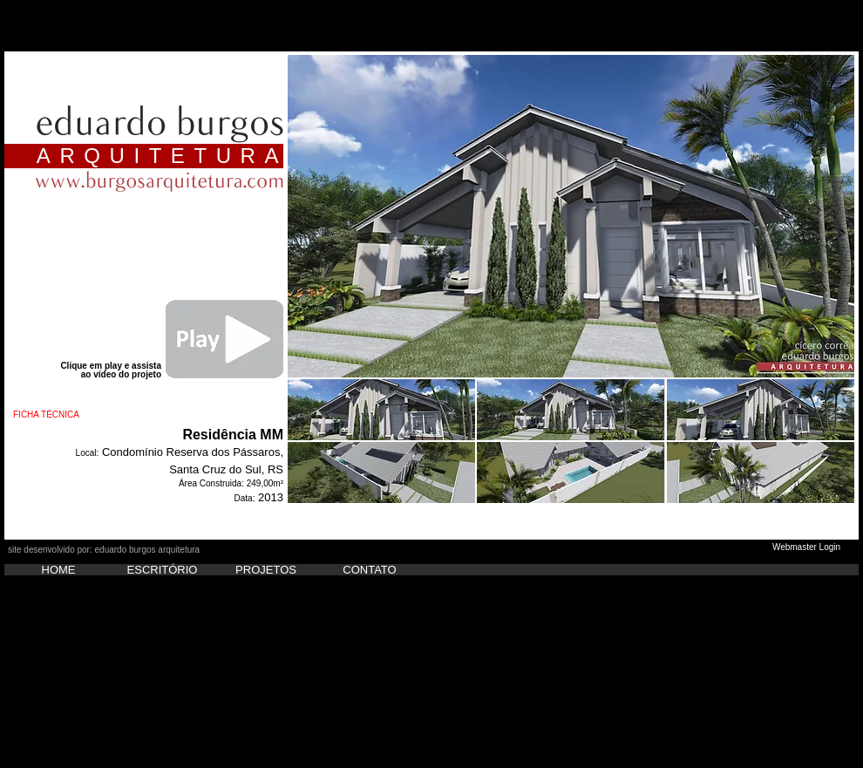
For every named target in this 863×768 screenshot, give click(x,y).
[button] (571, 216)
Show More (571, 517)
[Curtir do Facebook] (42, 540)
